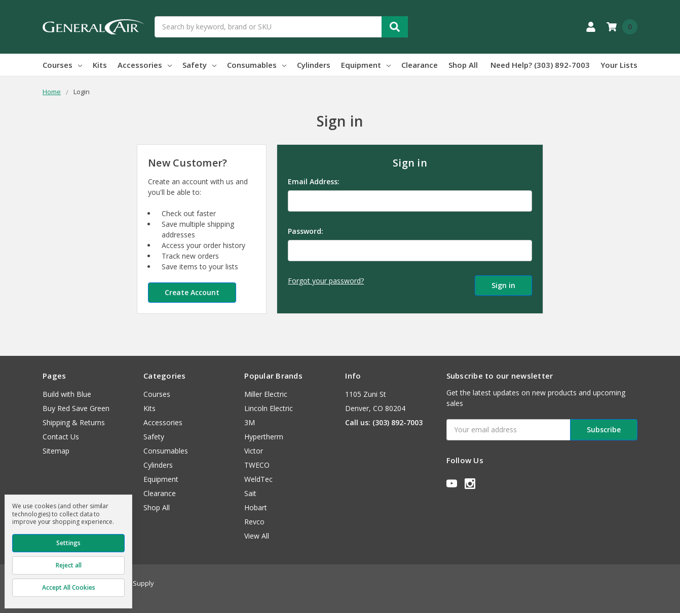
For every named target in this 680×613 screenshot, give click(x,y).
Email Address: (313, 181)
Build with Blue (67, 394)
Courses (62, 65)
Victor (253, 451)
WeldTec (258, 479)
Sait (250, 493)
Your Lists (618, 65)
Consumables (256, 65)
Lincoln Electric (268, 408)
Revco (254, 521)
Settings (68, 543)
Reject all (69, 565)
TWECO (257, 465)
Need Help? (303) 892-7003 (540, 65)
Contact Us (61, 436)
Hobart (255, 507)
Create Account (192, 292)
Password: (305, 231)
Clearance (419, 65)
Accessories (145, 65)
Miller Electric (265, 394)
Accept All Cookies (68, 587)
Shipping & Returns (74, 422)
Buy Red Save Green (76, 408)
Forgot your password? (326, 280)
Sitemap (56, 451)
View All (256, 536)
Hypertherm (263, 436)
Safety (199, 65)
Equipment (366, 65)
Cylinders (313, 65)
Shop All (463, 65)
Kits (100, 65)
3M (249, 422)
